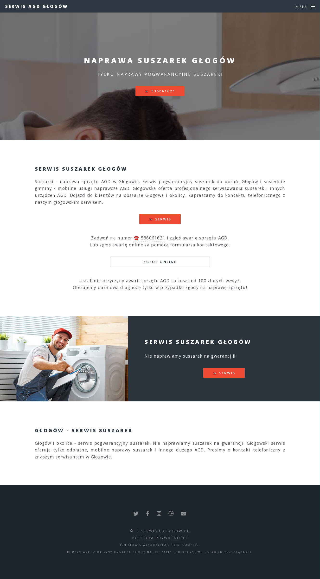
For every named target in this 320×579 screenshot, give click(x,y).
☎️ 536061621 (160, 91)
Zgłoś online (160, 261)
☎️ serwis (160, 219)
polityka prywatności (160, 537)
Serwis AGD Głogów (36, 6)
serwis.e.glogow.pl (165, 530)
